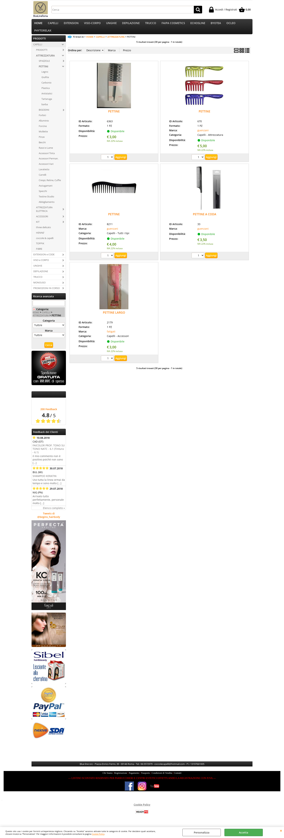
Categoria (49, 325)
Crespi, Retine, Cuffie (50, 184)
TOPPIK (40, 248)
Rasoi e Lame (46, 152)
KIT (37, 226)
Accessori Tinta (47, 157)
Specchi (43, 195)
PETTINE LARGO (114, 317)
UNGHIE (111, 24)
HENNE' (40, 237)
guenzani (203, 134)
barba (44, 108)
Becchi (42, 146)
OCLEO (230, 24)
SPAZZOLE (44, 65)
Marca (49, 335)
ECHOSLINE (197, 24)
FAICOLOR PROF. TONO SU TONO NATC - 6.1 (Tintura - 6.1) (49, 453)
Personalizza (201, 832)
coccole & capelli (44, 242)
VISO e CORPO (41, 264)
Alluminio (44, 125)
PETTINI (43, 71)
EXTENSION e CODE (44, 259)
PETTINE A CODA (204, 219)
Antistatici (46, 98)
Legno (44, 76)
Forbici (42, 119)
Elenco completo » (54, 512)
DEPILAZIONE (131, 24)
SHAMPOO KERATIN (45, 480)
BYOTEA (216, 24)
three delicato (43, 231)
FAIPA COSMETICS (173, 24)
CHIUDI (281, 830)
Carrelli (42, 179)
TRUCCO (150, 24)
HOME (38, 24)
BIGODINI (44, 114)
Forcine (43, 130)
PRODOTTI (41, 54)
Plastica (45, 92)
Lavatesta (44, 173)
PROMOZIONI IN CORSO (46, 292)
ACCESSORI (42, 220)
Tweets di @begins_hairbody (48, 519)
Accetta (243, 832)
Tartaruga (46, 103)
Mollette (43, 135)
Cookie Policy (98, 834)
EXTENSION (71, 24)
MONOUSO (39, 287)
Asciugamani (45, 190)
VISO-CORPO (92, 24)
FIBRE (39, 253)
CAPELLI (53, 24)
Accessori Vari (46, 168)
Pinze (42, 141)
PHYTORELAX (42, 34)
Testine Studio (46, 201)
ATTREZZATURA (45, 60)
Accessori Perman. (48, 163)
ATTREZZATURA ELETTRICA (44, 213)
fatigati (111, 336)
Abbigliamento (47, 206)
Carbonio (46, 87)
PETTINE (114, 116)
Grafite (45, 81)
